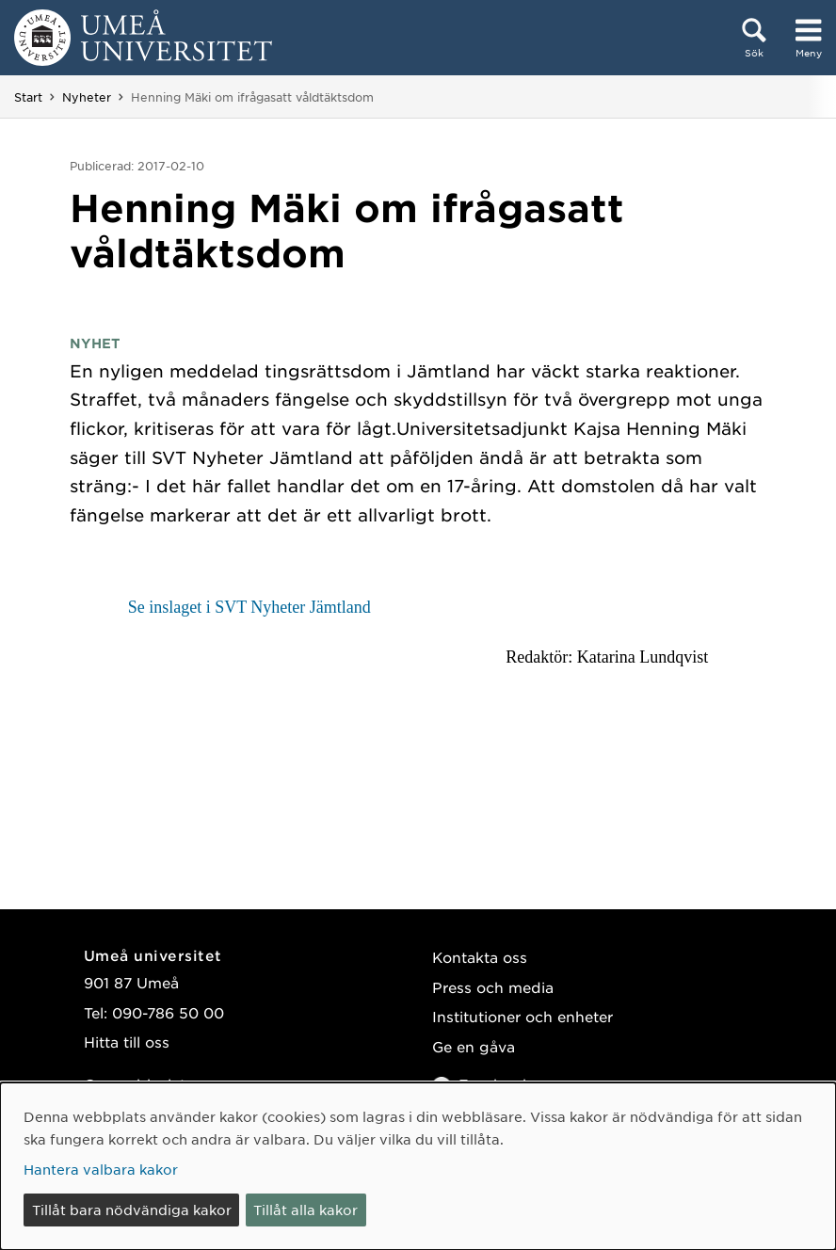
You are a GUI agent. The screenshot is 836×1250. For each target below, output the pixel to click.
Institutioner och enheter (522, 1016)
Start (28, 96)
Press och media (493, 987)
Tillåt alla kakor (305, 1209)
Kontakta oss (479, 957)
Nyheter (86, 96)
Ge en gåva (473, 1046)
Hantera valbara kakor (101, 1169)
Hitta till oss (126, 1041)
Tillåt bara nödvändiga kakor (132, 1209)
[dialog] (418, 1166)
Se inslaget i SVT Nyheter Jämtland (249, 607)
